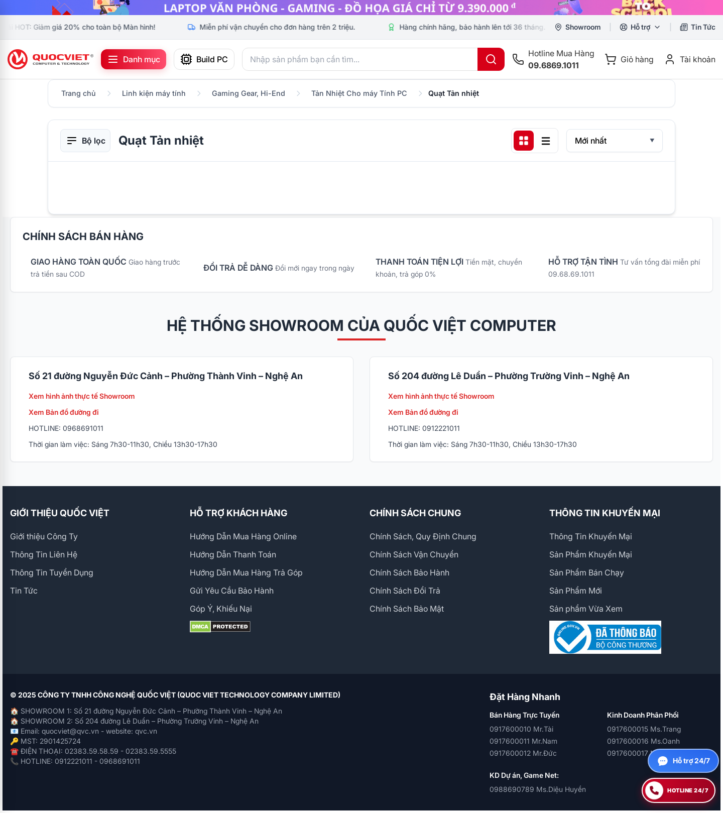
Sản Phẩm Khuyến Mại (590, 554)
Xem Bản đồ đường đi (64, 412)
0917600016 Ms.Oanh (643, 741)
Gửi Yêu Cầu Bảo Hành (232, 591)
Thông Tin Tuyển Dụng (51, 572)
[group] (361, 7)
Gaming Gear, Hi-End (248, 93)
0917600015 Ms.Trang (644, 729)
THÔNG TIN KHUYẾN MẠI (604, 513)
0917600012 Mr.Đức (523, 753)
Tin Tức (24, 591)
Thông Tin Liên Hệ (43, 554)
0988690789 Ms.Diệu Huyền (538, 789)
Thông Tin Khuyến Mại (590, 536)
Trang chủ (78, 93)
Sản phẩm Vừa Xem (586, 609)
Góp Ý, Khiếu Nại (221, 609)
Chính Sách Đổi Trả (405, 591)
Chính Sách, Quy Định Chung (423, 536)
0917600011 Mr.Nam (523, 741)
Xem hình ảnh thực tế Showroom (82, 396)
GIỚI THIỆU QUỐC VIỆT (59, 513)
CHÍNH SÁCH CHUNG (415, 513)
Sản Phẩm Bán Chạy (586, 572)
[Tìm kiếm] (491, 59)
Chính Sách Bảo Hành (409, 572)
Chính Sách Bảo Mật (407, 609)
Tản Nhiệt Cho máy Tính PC (359, 93)
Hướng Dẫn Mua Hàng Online (243, 536)
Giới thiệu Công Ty (44, 536)
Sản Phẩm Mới (575, 591)
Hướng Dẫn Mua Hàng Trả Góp (246, 572)
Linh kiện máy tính (154, 93)
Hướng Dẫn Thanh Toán (233, 554)
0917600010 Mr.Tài (521, 729)
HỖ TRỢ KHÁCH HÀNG (238, 513)
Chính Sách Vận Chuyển (414, 554)
